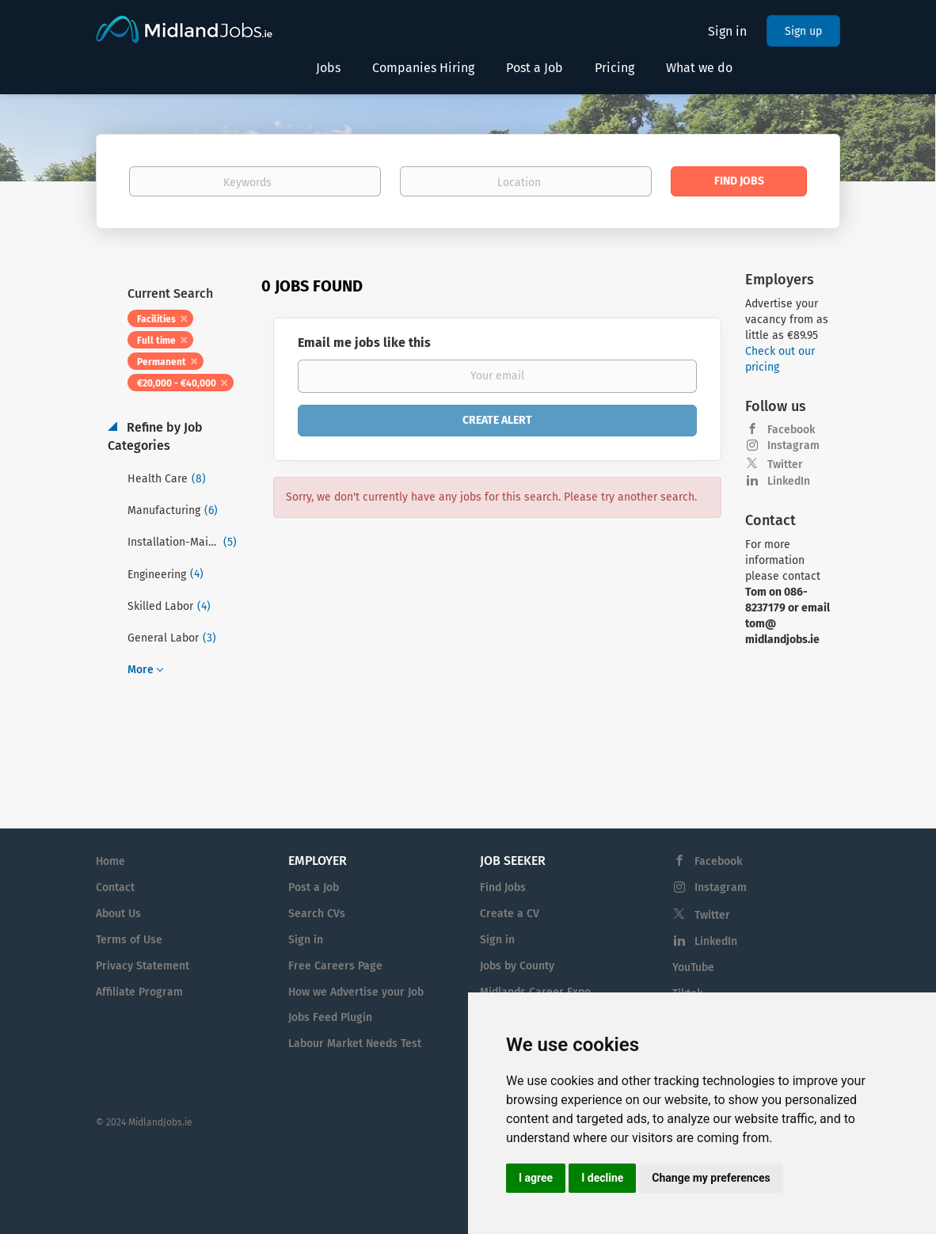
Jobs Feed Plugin (330, 1017)
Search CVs (316, 913)
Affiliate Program (139, 992)
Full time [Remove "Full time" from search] (156, 340)
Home (110, 861)
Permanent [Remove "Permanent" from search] (161, 362)
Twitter (785, 464)
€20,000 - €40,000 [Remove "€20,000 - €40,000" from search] (176, 383)
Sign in (727, 31)
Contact (115, 887)
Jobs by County (517, 966)
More (140, 669)
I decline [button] (602, 1177)
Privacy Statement (142, 966)
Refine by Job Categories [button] (155, 436)
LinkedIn (788, 481)
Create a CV (509, 913)
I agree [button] (536, 1177)
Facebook (791, 429)
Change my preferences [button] (711, 1177)
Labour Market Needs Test (354, 1043)
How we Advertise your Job (356, 992)
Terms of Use (129, 939)
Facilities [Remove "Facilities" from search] (156, 319)
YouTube (693, 967)
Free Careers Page (335, 966)
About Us (118, 913)
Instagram (793, 445)
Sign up (803, 31)
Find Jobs (739, 181)
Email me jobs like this (364, 342)
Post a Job (313, 887)
